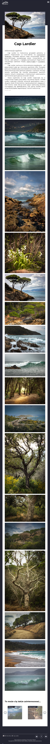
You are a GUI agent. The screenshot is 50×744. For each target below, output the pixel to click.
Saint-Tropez (31, 61)
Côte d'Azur (9, 735)
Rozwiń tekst (8, 90)
